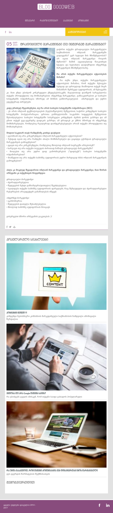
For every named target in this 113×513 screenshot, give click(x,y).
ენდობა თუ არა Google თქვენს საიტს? (26, 393)
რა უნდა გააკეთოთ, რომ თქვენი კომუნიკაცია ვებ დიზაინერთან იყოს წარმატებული (52, 470)
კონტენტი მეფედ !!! (16, 313)
